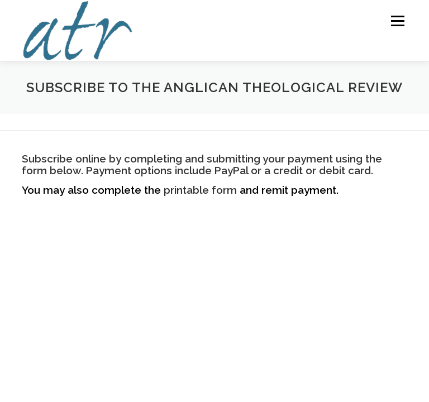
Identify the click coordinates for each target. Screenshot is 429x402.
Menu (397, 21)
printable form (200, 190)
